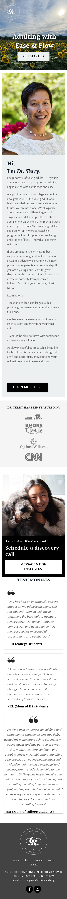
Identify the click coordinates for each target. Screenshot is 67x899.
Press (51, 860)
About (27, 860)
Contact (33, 864)
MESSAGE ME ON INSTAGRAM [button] (33, 567)
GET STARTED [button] (33, 56)
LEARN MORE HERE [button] (27, 387)
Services (39, 860)
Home (16, 860)
